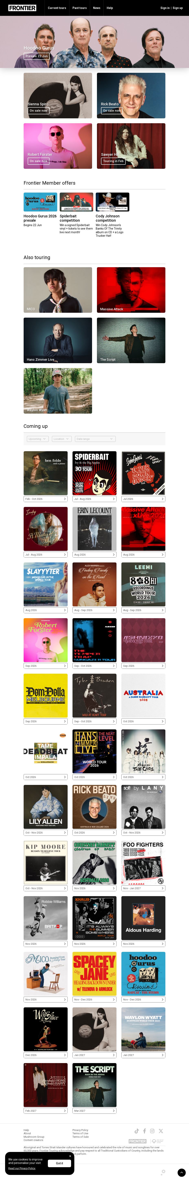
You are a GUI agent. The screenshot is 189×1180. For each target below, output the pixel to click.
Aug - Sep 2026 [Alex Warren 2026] (94, 610)
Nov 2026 (94, 888)
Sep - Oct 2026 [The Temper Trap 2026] (94, 665)
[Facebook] (144, 1131)
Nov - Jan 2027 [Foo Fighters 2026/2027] (143, 888)
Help (110, 8)
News (96, 8)
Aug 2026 (94, 554)
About (27, 1133)
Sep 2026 (45, 665)
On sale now (38, 110)
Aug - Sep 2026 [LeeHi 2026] (143, 610)
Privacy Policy (80, 1130)
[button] (164, 8)
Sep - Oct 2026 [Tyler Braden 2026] (94, 721)
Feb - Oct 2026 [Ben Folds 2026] (45, 498)
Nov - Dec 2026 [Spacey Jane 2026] (94, 999)
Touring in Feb (113, 161)
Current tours (57, 8)
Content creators (33, 1140)
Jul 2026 (143, 498)
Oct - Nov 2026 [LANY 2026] (143, 832)
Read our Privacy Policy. (22, 1168)
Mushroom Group (34, 1136)
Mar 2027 (94, 1110)
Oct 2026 (143, 721)
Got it (59, 1163)
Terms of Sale (81, 1136)
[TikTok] (137, 1131)
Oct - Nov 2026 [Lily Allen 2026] (45, 832)
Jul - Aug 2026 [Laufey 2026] (45, 554)
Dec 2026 (45, 1055)
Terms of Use (80, 1133)
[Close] (70, 1156)
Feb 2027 (45, 1110)
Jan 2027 (94, 1055)
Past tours (80, 8)
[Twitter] (160, 1131)
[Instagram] (152, 1131)
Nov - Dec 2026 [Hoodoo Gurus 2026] (143, 999)
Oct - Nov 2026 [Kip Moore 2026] (45, 888)
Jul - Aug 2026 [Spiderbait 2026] (94, 498)
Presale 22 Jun (37, 56)
